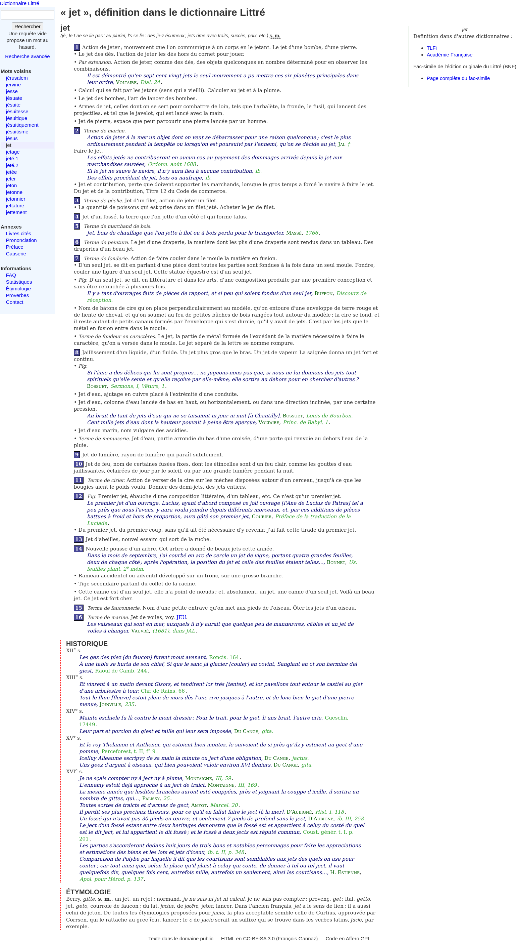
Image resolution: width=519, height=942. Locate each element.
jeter (11, 178)
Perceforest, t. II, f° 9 (128, 751)
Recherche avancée (27, 56)
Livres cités (18, 233)
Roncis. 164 (224, 657)
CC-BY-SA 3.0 (259, 938)
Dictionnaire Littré (19, 3)
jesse (12, 91)
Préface (14, 247)
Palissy (151, 798)
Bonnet (336, 562)
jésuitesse (17, 111)
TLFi (432, 48)
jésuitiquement (22, 125)
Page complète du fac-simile (458, 78)
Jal (341, 144)
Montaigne (198, 778)
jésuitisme (17, 131)
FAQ (11, 275)
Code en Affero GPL (348, 938)
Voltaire (126, 82)
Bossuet (97, 386)
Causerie (16, 253)
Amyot (199, 805)
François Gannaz (297, 938)
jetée (11, 172)
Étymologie (18, 288)
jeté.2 (12, 165)
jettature (15, 205)
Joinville (110, 704)
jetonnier (15, 199)
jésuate (14, 98)
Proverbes (17, 295)
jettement (16, 212)
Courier (262, 517)
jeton (11, 185)
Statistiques (19, 282)
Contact (14, 302)
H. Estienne (345, 872)
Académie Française (450, 54)
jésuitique (16, 118)
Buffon (323, 293)
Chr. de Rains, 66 (163, 691)
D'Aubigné (299, 812)
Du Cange (246, 731)
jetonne (14, 192)
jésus (12, 138)
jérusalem (17, 78)
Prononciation (21, 240)
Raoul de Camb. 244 (121, 671)
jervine (13, 84)
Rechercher (27, 26)
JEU (181, 617)
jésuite (13, 105)
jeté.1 (12, 158)
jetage (13, 152)
